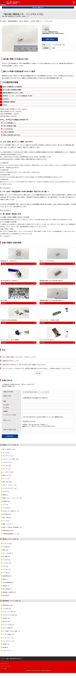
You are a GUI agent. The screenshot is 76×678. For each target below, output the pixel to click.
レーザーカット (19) (8, 638)
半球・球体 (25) (7, 518)
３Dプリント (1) (7, 651)
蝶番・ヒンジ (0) (7, 524)
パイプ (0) (5, 505)
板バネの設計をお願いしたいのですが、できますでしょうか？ (19, 357)
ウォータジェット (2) (8, 641)
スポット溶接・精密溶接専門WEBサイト (12, 659)
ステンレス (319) (7, 544)
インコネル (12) (7, 563)
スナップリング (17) (8, 456)
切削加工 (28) (6, 618)
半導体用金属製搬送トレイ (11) (11, 534)
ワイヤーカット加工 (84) (9, 612)
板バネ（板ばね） (24, 21)
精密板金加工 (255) (8, 605)
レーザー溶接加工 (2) (8, 635)
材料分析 (5, 104)
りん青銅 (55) (6, 557)
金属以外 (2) (6, 586)
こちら (23, 109)
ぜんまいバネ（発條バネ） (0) (11, 511)
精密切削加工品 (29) (8, 531)
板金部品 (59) (6, 502)
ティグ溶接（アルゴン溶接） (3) (11, 631)
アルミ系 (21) (6, 573)
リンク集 (4, 669)
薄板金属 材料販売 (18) (9, 592)
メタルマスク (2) (7, 463)
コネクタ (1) (6, 492)
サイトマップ (5, 664)
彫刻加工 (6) (6, 644)
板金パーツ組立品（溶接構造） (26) (12, 528)
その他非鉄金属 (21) (8, 583)
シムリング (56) (7, 466)
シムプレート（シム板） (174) (11, 459)
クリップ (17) (6, 453)
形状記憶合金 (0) (7, 576)
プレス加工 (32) (7, 609)
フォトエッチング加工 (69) (10, 615)
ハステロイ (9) (6, 560)
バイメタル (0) (6, 570)
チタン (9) (5, 567)
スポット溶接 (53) (7, 628)
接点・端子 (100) (7, 482)
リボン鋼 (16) (6, 547)
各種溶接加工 (6, 98)
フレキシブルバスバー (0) (9, 489)
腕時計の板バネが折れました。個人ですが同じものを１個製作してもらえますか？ (24, 364)
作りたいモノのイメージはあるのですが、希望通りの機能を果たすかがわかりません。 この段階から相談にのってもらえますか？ (37, 368)
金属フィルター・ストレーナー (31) (12, 498)
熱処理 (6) (5, 648)
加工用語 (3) (6, 596)
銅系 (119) (5, 550)
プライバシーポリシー (7, 666)
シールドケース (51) (8, 472)
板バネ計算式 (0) (7, 589)
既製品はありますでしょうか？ (11, 361)
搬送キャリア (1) (7, 476)
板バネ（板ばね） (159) (9, 450)
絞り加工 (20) (6, 622)
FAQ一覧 (38, 373)
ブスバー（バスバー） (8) (9, 485)
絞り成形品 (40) (7, 515)
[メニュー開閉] (73, 2)
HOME (4, 21)
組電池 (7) (5, 495)
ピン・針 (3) (6, 521)
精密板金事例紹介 (12, 21)
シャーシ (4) (6, 479)
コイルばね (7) (6, 508)
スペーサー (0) (6, 469)
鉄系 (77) (5, 580)
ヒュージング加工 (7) (8, 625)
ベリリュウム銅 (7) (8, 554)
